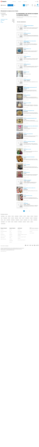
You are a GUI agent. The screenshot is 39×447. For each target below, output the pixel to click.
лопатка (25, 216)
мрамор (32, 221)
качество (32, 216)
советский (21, 216)
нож (1, 21)
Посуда (3, 16)
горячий (9, 221)
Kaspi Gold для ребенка (4, 231)
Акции (10, 237)
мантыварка (3, 221)
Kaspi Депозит (2, 234)
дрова (12, 221)
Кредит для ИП (3, 237)
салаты (13, 216)
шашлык (28, 221)
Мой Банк (10, 234)
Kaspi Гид (19, 238)
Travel (10, 231)
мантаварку (20, 221)
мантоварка (2, 20)
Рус (37, 1)
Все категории (10, 5)
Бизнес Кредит (20, 231)
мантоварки (16, 216)
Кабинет (35, 5)
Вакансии (31, 231)
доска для (24, 221)
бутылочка (35, 216)
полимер (28, 216)
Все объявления (3, 13)
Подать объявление (38, 5)
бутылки (2, 22)
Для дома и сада (4, 14)
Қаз (35, 1)
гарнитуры (15, 221)
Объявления (3, 5)
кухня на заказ (3, 223)
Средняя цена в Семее (4, 19)
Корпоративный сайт (3, 251)
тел (6, 221)
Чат (32, 5)
